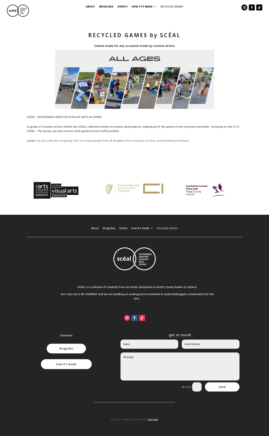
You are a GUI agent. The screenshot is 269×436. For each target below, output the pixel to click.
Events (123, 6)
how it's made (66, 364)
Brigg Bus (106, 6)
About (90, 6)
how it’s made (142, 6)
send (222, 387)
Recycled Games (171, 6)
